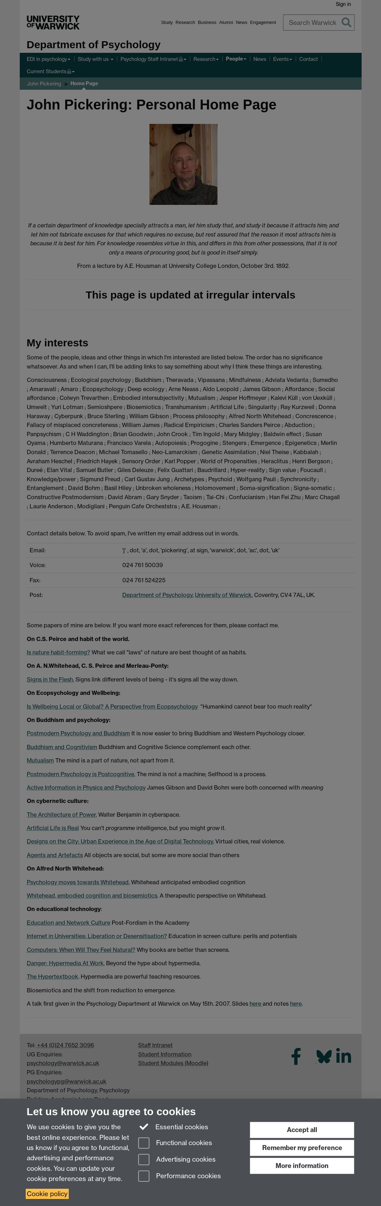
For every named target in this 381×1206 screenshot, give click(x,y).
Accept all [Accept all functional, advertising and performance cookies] (302, 1130)
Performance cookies (179, 1176)
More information (302, 1166)
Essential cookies (173, 1126)
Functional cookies (175, 1143)
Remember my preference (302, 1148)
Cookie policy (47, 1194)
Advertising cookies (177, 1160)
